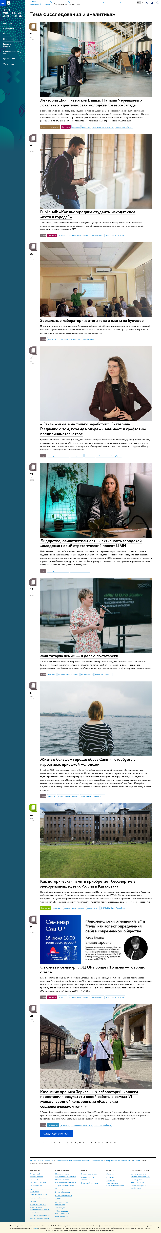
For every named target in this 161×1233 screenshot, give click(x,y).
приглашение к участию (115, 235)
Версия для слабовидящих (40, 1215)
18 (91, 1142)
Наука (83, 1170)
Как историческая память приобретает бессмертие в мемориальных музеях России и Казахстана (87, 883)
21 (103, 1142)
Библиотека (110, 1174)
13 (71, 1142)
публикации (57, 908)
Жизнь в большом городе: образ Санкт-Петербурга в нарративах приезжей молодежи (87, 761)
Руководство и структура (39, 1182)
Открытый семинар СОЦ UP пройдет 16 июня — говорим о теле (92, 969)
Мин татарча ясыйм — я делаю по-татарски (79, 655)
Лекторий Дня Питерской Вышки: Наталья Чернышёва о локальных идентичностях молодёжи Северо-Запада (91, 102)
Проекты (7, 34)
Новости (136, 1160)
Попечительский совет (38, 1195)
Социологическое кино (11, 52)
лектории (76, 127)
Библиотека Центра (8, 45)
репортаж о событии (124, 127)
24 (115, 1142)
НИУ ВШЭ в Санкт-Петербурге (109, 456)
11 (63, 1142)
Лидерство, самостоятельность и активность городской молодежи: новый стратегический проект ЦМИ (91, 543)
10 (58, 1142)
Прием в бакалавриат (63, 1192)
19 (95, 1142)
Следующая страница (56, 1133)
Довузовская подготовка (64, 1185)
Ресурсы (110, 1170)
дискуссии (86, 127)
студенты (51, 796)
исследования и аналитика (103, 127)
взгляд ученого (98, 235)
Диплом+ (58, 1199)
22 (107, 1142)
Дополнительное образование (61, 1203)
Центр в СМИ (9, 59)
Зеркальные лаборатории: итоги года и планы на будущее (92, 320)
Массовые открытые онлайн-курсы (138, 1186)
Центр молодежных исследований (118, 1160)
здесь (140, 1226)
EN (142, 3)
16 (83, 1142)
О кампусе (35, 1170)
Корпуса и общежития (38, 1198)
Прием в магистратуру (63, 1195)
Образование (62, 1170)
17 (87, 1142)
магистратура (99, 796)
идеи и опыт (52, 339)
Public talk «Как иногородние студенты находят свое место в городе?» (87, 214)
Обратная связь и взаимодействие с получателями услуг (62, 1213)
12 (67, 1142)
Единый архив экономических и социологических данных (115, 1183)
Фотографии (8, 64)
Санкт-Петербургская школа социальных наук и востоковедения (79, 1160)
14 (75, 1142)
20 (99, 1142)
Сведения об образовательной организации (36, 1176)
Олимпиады (59, 1189)
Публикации (8, 39)
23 (111, 1142)
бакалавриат (86, 796)
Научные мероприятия (88, 1174)
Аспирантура (60, 1208)
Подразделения (36, 1185)
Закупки (33, 1201)
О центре (7, 23)
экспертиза (89, 456)
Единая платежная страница (40, 1218)
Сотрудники (8, 28)
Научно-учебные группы (89, 1183)
